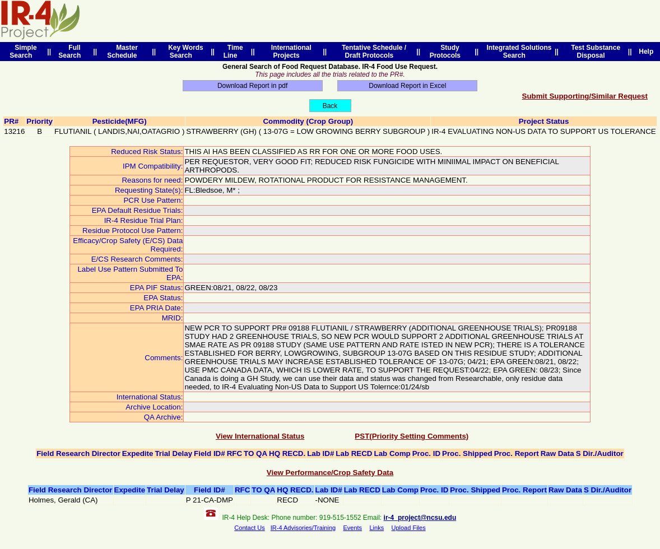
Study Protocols (447, 51)
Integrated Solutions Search (517, 51)
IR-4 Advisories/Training (303, 527)
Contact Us (249, 527)
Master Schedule (124, 51)
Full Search (71, 51)
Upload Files (409, 527)
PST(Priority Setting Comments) (411, 436)
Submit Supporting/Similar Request (585, 96)
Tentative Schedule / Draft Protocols (372, 51)
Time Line (233, 51)
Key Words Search (184, 51)
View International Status (260, 436)
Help (646, 51)
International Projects (289, 51)
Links (376, 527)
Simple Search (23, 51)
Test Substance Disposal (594, 51)
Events (352, 527)
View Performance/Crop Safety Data (330, 472)
